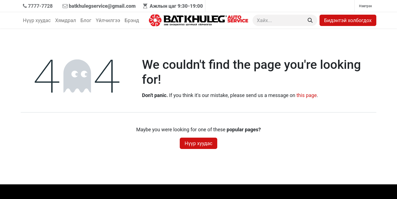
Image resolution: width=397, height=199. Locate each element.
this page (306, 95)
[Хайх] (310, 20)
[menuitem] (37, 20)
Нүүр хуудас (198, 143)
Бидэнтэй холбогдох (348, 20)
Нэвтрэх (365, 6)
